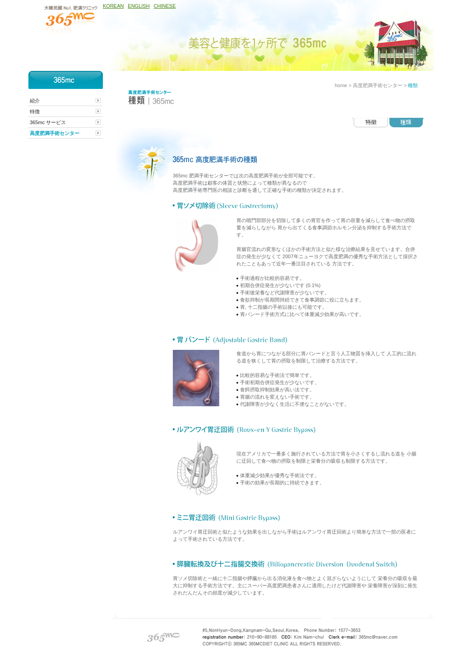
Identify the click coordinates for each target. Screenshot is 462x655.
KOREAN (113, 6)
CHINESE (165, 6)
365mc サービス (48, 122)
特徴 (35, 111)
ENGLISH (138, 6)
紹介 (35, 100)
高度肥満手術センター (54, 133)
